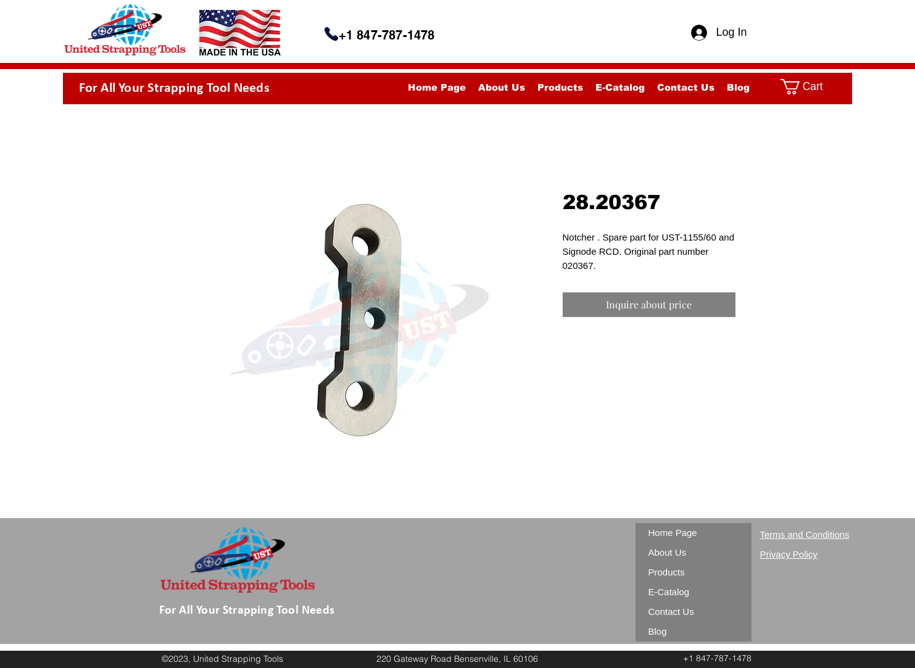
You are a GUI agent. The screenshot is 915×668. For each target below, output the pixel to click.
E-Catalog (669, 592)
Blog (657, 631)
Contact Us (671, 611)
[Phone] (331, 34)
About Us (667, 552)
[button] (811, 86)
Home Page (672, 532)
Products (666, 572)
